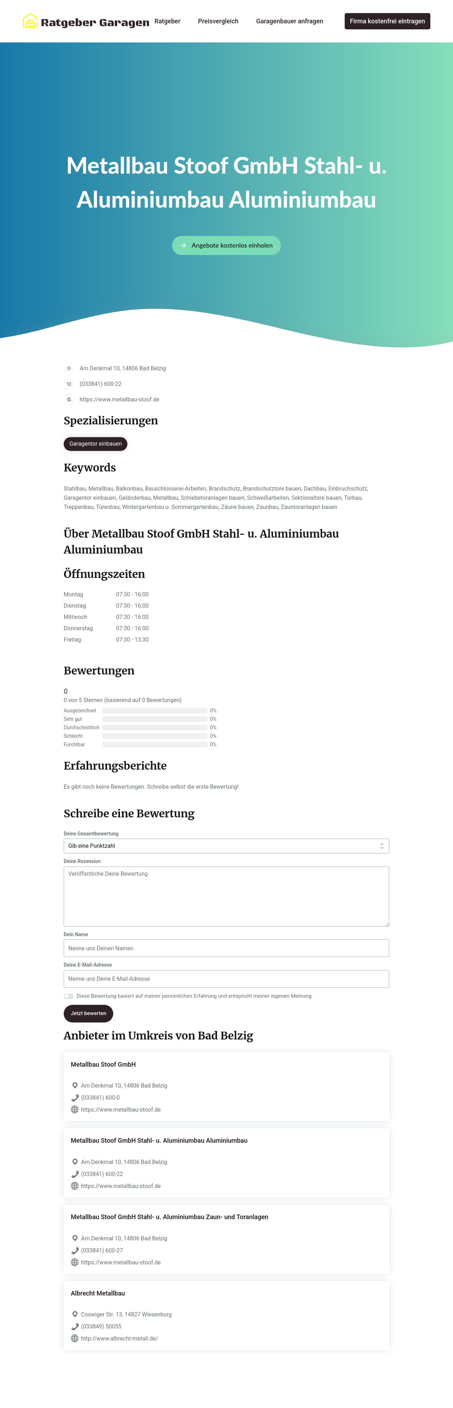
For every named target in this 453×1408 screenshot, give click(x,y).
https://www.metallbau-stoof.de (119, 399)
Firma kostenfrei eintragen (387, 21)
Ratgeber (167, 21)
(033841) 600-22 (100, 384)
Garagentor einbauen (95, 443)
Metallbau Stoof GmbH (103, 1064)
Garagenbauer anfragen (289, 21)
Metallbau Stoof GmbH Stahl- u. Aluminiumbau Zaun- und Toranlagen (169, 1217)
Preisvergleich (218, 21)
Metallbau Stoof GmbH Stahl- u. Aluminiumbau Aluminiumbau (159, 1140)
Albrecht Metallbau (98, 1293)
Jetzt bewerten (88, 1013)
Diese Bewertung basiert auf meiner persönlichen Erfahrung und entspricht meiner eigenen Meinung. (194, 996)
